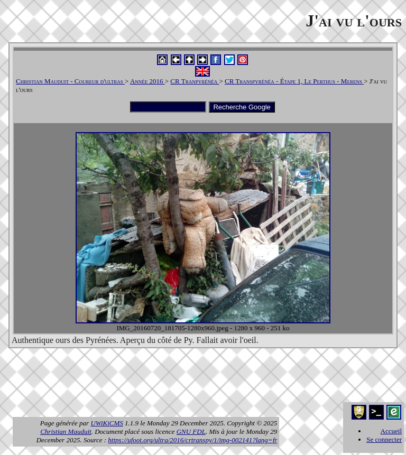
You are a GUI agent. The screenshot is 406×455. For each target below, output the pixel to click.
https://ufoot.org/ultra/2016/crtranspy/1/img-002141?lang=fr (192, 440)
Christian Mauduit (65, 431)
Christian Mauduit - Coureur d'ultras (70, 81)
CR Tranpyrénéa (194, 81)
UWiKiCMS (106, 423)
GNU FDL (191, 431)
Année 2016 (147, 81)
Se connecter (384, 439)
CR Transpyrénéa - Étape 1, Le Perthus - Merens (294, 81)
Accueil (391, 431)
